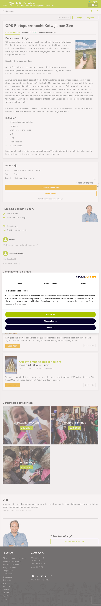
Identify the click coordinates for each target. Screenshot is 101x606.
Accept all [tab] (50, 314)
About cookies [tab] (50, 283)
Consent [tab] (18, 283)
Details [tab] (83, 283)
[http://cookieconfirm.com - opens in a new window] (86, 277)
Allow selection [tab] (50, 321)
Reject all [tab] (50, 328)
